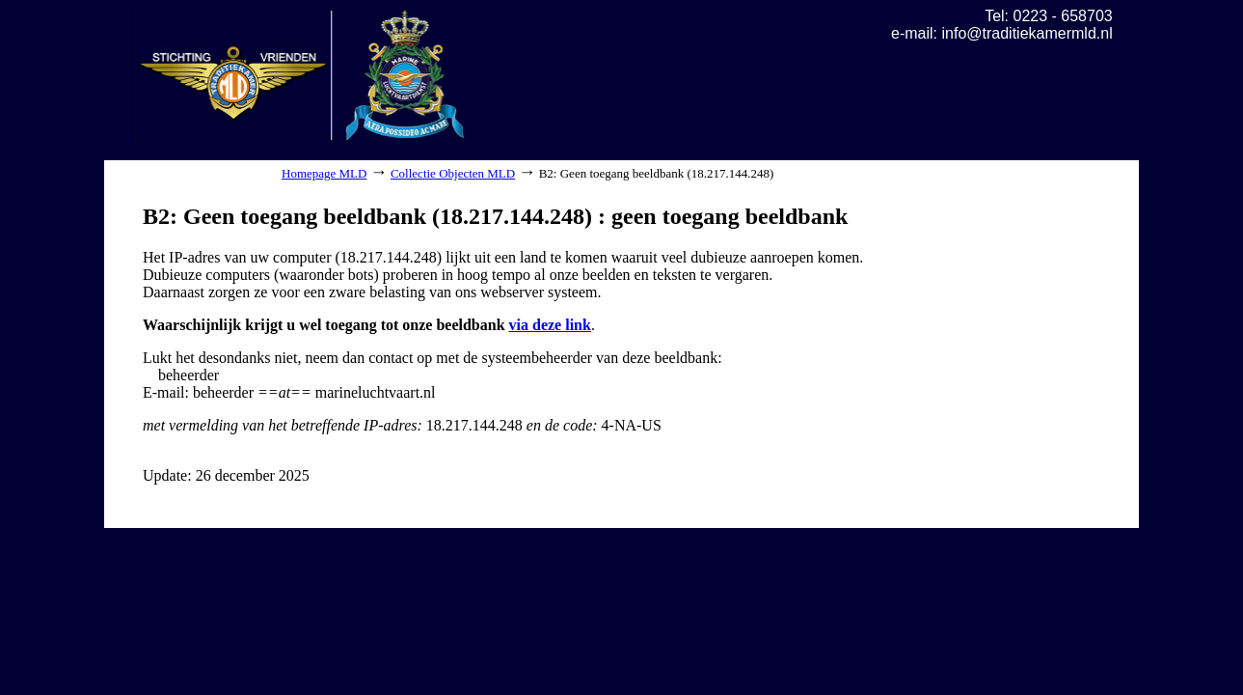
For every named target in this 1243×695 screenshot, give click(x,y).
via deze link (550, 325)
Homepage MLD (324, 173)
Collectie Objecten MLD (453, 173)
